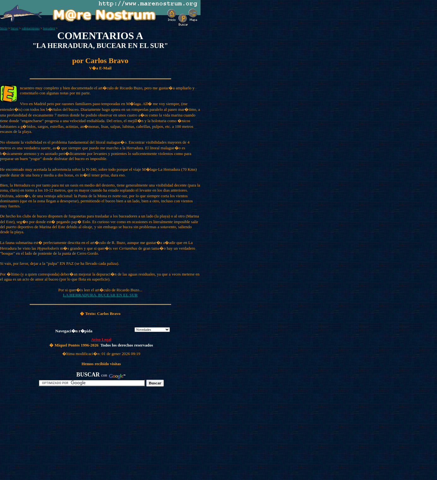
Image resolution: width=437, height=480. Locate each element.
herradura (49, 28)
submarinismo (31, 28)
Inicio (3, 28)
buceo (14, 28)
